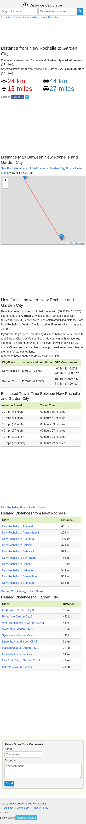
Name (8, 748)
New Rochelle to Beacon (17, 563)
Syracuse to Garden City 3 (18, 635)
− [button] (5, 185)
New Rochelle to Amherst (17, 526)
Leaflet (64, 243)
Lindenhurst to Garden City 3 (19, 641)
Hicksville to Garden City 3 (18, 654)
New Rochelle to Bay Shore (19, 557)
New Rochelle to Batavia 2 (18, 551)
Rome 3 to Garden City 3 (17, 616)
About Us (8, 808)
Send (9, 783)
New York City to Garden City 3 (21, 660)
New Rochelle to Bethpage (18, 582)
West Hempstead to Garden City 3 (23, 622)
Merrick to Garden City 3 (17, 666)
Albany (23, 168)
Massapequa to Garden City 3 (20, 647)
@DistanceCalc (26, 817)
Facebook (17, 97)
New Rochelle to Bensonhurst (20, 576)
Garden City (57, 168)
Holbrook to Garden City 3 (18, 610)
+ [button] (5, 180)
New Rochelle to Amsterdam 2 (20, 532)
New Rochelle (9, 168)
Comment (10, 760)
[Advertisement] (43, 32)
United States (37, 168)
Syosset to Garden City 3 (17, 629)
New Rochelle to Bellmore (18, 570)
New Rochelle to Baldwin (17, 545)
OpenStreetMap (77, 243)
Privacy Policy (40, 808)
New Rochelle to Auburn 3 (18, 538)
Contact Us (23, 808)
